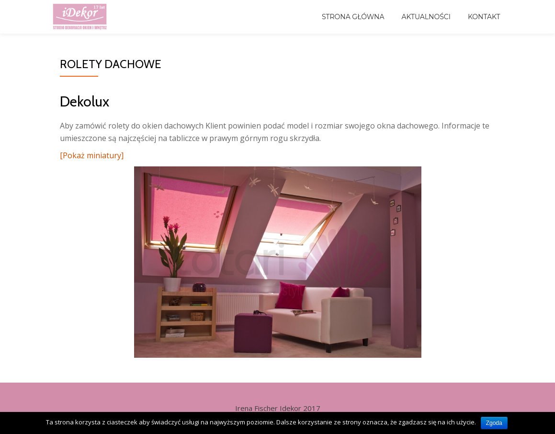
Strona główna (353, 16)
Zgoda (494, 423)
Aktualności (426, 16)
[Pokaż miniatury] (92, 155)
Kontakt (484, 16)
